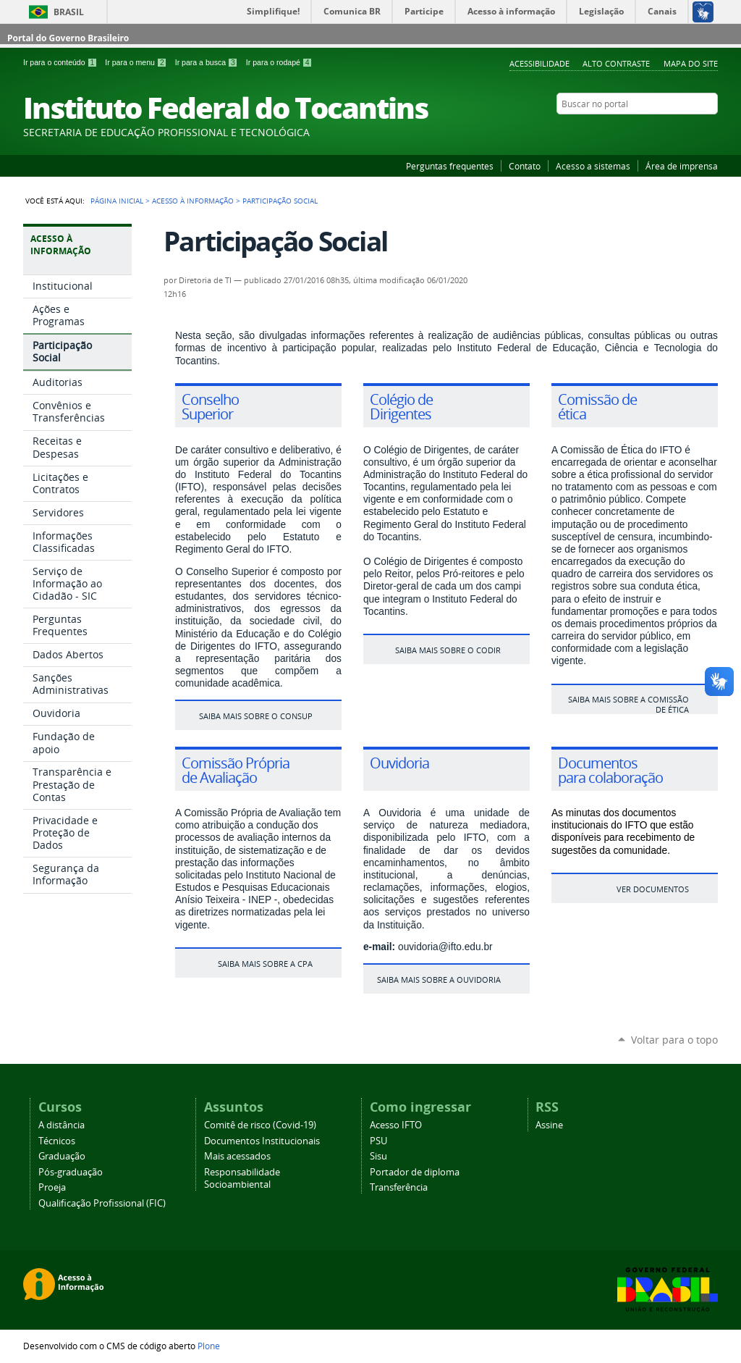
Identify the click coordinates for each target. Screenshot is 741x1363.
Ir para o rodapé (279, 62)
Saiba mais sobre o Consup (256, 715)
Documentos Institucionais (262, 1141)
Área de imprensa (681, 166)
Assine (549, 1125)
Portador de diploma (415, 1172)
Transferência (399, 1187)
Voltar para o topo (674, 1040)
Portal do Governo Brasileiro (68, 38)
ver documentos (653, 889)
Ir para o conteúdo (61, 62)
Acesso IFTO (396, 1125)
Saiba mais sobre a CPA (265, 963)
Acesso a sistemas (593, 166)
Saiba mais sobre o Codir (448, 650)
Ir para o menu (137, 62)
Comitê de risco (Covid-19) (260, 1125)
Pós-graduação (70, 1172)
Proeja (52, 1187)
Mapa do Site (691, 63)
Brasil (69, 12)
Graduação (61, 1156)
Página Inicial (116, 201)
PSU (378, 1141)
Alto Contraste (616, 63)
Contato (525, 166)
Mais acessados (237, 1156)
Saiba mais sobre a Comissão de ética (628, 704)
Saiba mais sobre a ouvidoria (439, 979)
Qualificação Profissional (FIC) (102, 1203)
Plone (209, 1345)
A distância (61, 1125)
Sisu (378, 1156)
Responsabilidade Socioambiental (242, 1178)
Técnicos (56, 1141)
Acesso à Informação (193, 201)
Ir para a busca (207, 62)
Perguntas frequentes (450, 166)
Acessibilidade (539, 63)
